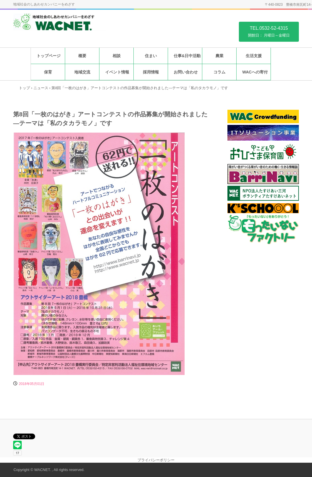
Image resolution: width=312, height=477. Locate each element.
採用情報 (151, 72)
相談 (117, 55)
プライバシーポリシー (156, 460)
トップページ (49, 55)
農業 (219, 55)
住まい (151, 55)
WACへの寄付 (255, 72)
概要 (82, 55)
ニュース (40, 88)
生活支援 (254, 55)
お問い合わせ (186, 72)
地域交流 (82, 72)
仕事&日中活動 (187, 55)
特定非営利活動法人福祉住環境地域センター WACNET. (59, 25)
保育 (48, 72)
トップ (24, 88)
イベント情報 (117, 72)
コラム (219, 72)
